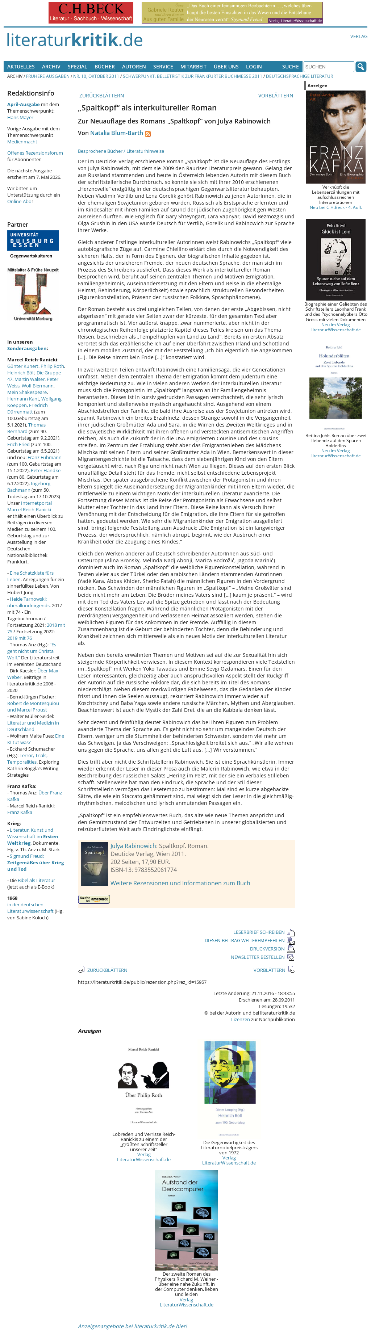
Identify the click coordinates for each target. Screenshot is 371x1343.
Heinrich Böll (20, 372)
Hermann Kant (23, 398)
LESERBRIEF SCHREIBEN (264, 932)
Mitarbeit (193, 66)
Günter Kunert (22, 366)
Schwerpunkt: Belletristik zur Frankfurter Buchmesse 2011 (192, 76)
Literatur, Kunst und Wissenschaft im (32, 836)
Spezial (77, 66)
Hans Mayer (20, 117)
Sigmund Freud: (35, 862)
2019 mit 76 (19, 638)
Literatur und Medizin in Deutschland (33, 726)
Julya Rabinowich (133, 846)
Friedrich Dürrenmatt (27, 408)
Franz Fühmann (45, 457)
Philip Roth (52, 366)
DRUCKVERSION (272, 948)
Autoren (134, 66)
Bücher (105, 66)
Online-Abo (19, 201)
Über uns (226, 66)
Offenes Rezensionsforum (35, 153)
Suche (290, 66)
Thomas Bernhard (26, 428)
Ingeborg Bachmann (28, 486)
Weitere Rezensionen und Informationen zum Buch (180, 883)
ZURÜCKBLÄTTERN (101, 95)
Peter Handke (46, 470)
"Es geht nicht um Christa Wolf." (31, 651)
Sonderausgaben (27, 348)
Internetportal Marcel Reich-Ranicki (29, 506)
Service (163, 66)
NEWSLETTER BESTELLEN (263, 957)
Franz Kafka (19, 812)
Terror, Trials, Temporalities (27, 758)
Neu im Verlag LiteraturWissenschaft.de (335, 327)
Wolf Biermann (38, 385)
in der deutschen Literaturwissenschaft (30, 907)
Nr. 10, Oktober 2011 (96, 76)
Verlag (358, 36)
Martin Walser (29, 379)
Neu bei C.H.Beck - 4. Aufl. (336, 207)
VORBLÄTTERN (276, 95)
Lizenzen (240, 1019)
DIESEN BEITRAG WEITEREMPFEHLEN (250, 940)
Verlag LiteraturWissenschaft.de (144, 1157)
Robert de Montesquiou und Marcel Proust (33, 706)
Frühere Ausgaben (48, 76)
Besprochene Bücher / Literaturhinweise (121, 151)
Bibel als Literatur (36, 880)
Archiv (51, 66)
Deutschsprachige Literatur (299, 76)
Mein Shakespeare (27, 392)
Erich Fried (18, 444)
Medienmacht (22, 141)
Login (254, 66)
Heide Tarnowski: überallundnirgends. (29, 602)
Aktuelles (21, 66)
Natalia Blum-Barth (116, 133)
